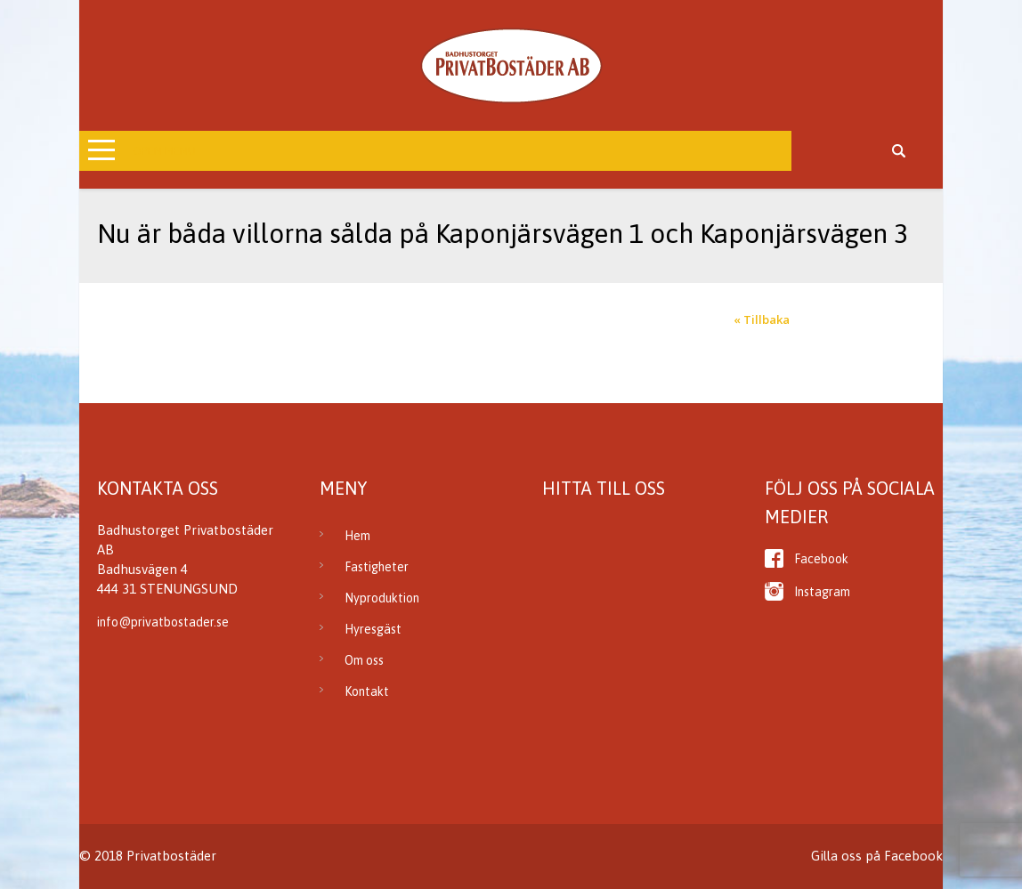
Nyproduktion (382, 598)
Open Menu (164, 151)
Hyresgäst (373, 629)
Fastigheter (377, 567)
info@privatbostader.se (163, 622)
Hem (357, 536)
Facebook (821, 559)
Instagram (822, 592)
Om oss (364, 660)
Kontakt (367, 691)
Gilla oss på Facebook (877, 855)
